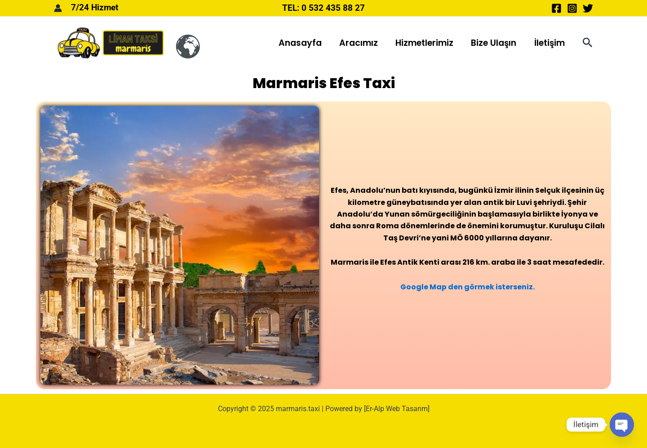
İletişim (549, 43)
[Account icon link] (58, 8)
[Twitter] (588, 8)
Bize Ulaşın (494, 43)
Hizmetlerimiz (426, 43)
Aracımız (360, 43)
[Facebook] (556, 8)
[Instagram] (572, 8)
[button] (587, 42)
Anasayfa (302, 43)
